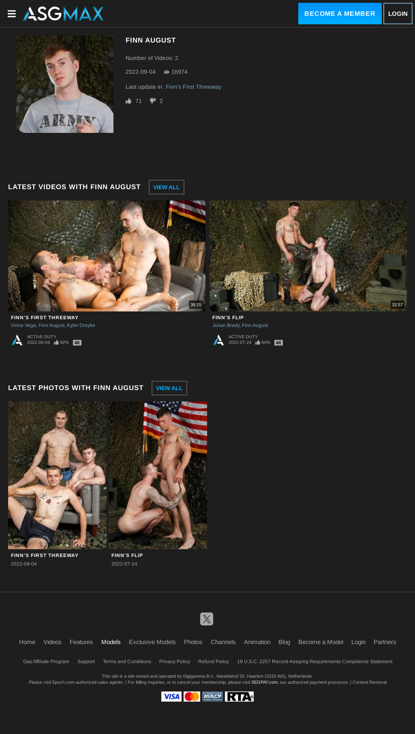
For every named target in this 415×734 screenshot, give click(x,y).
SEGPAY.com (264, 682)
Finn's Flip (228, 317)
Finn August (51, 325)
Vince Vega (23, 325)
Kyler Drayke (81, 325)
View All (166, 187)
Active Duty (41, 336)
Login (398, 13)
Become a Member (340, 13)
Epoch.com (63, 682)
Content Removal (370, 682)
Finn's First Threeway (193, 86)
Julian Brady (226, 325)
